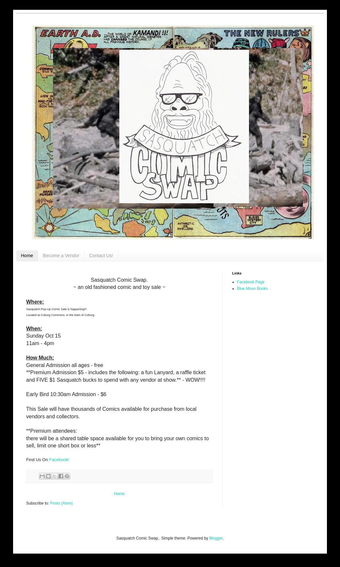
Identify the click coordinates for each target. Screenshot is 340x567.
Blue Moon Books (252, 288)
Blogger (216, 538)
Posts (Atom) (61, 503)
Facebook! (59, 459)
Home (27, 255)
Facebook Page (250, 282)
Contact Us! (101, 255)
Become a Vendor (61, 255)
